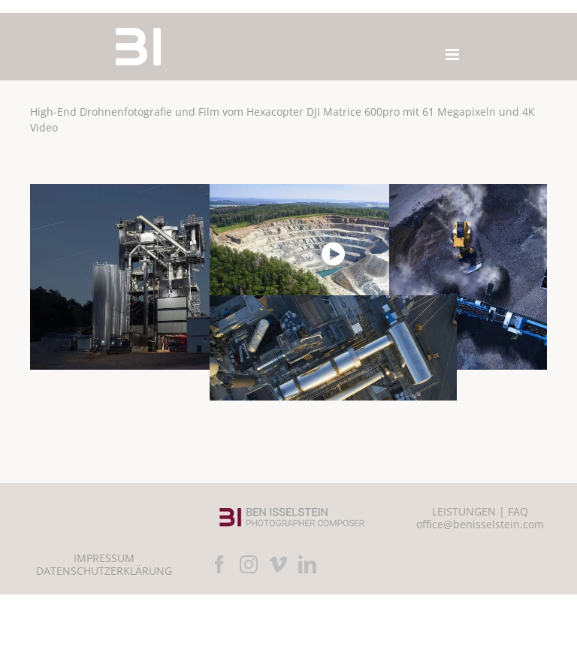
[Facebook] (219, 564)
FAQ (518, 511)
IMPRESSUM (104, 558)
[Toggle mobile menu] (453, 54)
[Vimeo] (278, 564)
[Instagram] (249, 564)
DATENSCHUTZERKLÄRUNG (104, 571)
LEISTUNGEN (464, 511)
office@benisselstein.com (480, 524)
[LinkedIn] (307, 564)
